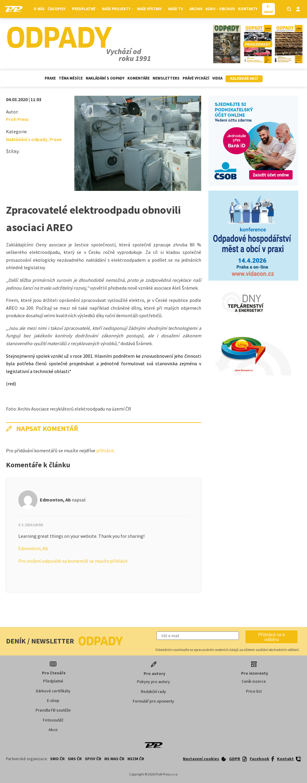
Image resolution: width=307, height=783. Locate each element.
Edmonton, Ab (33, 548)
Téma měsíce (71, 78)
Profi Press (17, 119)
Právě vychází (196, 78)
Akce (53, 729)
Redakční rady (153, 691)
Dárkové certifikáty (53, 691)
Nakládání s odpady (105, 78)
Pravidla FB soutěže (53, 710)
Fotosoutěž (53, 720)
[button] (271, 637)
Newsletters (166, 78)
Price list (254, 691)
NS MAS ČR (114, 758)
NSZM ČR (135, 758)
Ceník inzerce (254, 681)
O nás (39, 8)
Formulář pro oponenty (153, 701)
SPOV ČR (93, 758)
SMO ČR (57, 758)
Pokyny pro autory (153, 681)
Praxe (50, 78)
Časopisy (58, 8)
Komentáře (138, 78)
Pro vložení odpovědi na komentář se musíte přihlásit (73, 561)
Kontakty (248, 8)
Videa (217, 78)
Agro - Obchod (220, 8)
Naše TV (177, 8)
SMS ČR (75, 758)
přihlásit (105, 450)
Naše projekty (118, 8)
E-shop (53, 700)
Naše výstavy (151, 8)
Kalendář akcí (244, 78)
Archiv (195, 8)
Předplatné (85, 8)
